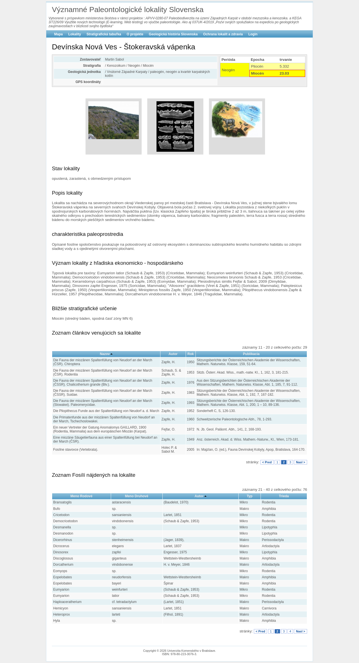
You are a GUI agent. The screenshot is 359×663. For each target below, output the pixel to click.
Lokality (74, 34)
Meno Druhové (136, 496)
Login (252, 34)
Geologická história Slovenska (173, 34)
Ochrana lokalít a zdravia (223, 34)
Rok (190, 354)
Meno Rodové (81, 496)
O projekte (135, 34)
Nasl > (300, 462)
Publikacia (251, 354)
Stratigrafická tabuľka (103, 34)
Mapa (58, 34)
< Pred (267, 462)
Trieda (284, 496)
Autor (173, 354)
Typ (249, 496)
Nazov (105, 354)
